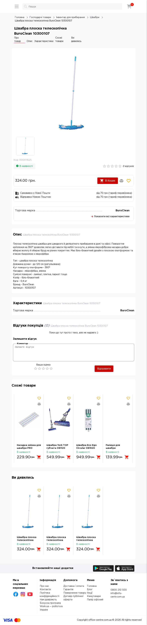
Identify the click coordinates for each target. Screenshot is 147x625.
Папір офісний (95, 600)
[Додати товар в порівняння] (121, 180)
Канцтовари (94, 596)
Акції (90, 593)
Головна (92, 586)
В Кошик (107, 181)
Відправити (104, 368)
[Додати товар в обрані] (128, 180)
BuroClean (123, 210)
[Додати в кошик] (39, 457)
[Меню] (17, 6)
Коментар (22, 343)
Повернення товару (74, 593)
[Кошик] (129, 6)
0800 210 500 (119, 590)
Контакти (45, 590)
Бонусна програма (50, 603)
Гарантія (68, 590)
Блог (90, 590)
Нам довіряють (48, 600)
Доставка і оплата (73, 586)
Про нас (44, 586)
